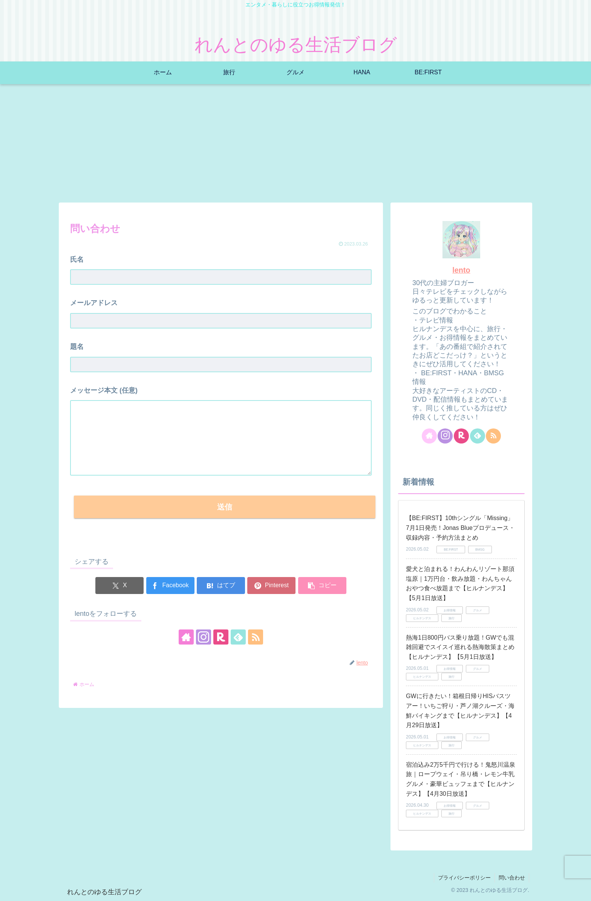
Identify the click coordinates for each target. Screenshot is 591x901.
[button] (322, 585)
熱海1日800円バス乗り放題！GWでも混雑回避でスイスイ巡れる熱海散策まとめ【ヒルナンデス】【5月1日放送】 (460, 647)
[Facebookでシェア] (170, 585)
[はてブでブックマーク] (221, 585)
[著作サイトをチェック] (186, 637)
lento (461, 270)
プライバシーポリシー (464, 878)
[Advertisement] (295, 146)
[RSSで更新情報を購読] (255, 637)
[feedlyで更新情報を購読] (238, 637)
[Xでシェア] (119, 585)
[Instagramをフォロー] (203, 637)
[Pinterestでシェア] (271, 585)
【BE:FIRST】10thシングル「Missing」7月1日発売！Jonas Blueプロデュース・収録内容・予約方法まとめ (460, 527)
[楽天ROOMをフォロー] (220, 637)
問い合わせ (512, 878)
